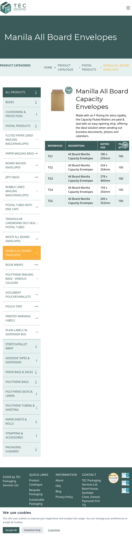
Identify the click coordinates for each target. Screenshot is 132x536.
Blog (58, 491)
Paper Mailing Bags (22, 153)
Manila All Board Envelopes (22, 253)
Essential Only (32, 530)
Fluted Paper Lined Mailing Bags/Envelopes (22, 140)
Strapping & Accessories (22, 435)
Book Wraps (22, 265)
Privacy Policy (64, 497)
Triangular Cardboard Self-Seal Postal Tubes (22, 223)
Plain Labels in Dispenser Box (22, 332)
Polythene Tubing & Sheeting (22, 408)
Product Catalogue (65, 67)
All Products (22, 92)
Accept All (11, 530)
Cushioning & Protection (22, 114)
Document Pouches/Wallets (22, 295)
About (59, 480)
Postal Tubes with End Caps (22, 207)
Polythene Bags (22, 382)
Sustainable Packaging (36, 502)
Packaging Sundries (22, 449)
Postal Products (89, 67)
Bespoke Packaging (36, 492)
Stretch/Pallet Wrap (22, 346)
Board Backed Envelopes (22, 165)
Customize (54, 530)
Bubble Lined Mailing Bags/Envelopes (22, 191)
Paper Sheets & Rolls (22, 421)
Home (48, 67)
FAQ (58, 486)
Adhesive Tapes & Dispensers (22, 360)
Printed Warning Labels (22, 318)
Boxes (22, 102)
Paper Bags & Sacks (22, 372)
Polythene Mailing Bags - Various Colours (22, 279)
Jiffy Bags (22, 177)
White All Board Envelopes (22, 239)
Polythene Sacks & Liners (22, 394)
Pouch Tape (22, 306)
